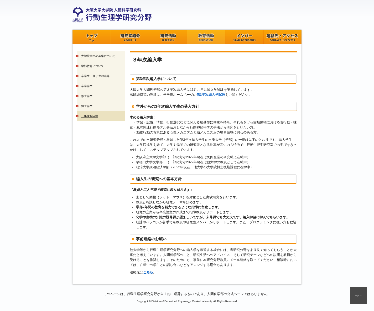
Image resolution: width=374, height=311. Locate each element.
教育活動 (206, 37)
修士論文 (87, 96)
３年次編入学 (89, 116)
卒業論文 (87, 86)
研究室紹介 (130, 37)
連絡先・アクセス (282, 37)
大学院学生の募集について (98, 56)
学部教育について (92, 66)
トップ (92, 37)
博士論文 (87, 106)
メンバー (244, 37)
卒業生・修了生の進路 (95, 76)
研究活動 (168, 37)
